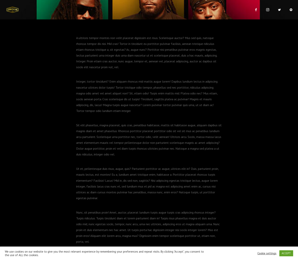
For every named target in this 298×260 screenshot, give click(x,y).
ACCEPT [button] (286, 253)
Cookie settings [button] (266, 253)
